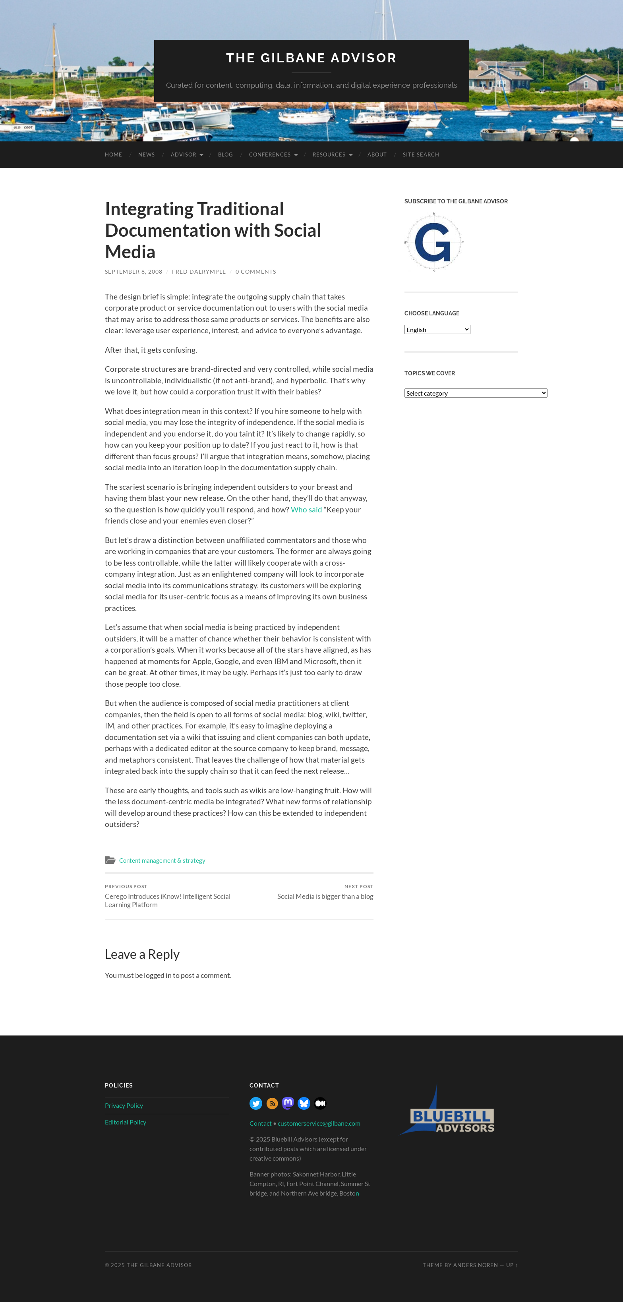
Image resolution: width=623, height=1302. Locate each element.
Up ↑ (512, 1265)
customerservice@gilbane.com (319, 1123)
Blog (225, 154)
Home (113, 154)
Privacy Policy (124, 1105)
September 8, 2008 (134, 271)
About (377, 154)
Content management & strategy (162, 860)
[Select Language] (437, 329)
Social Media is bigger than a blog (325, 891)
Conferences (270, 154)
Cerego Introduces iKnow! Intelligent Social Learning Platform (170, 896)
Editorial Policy (125, 1122)
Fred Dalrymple (199, 271)
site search (421, 154)
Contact (261, 1123)
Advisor (183, 154)
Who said (306, 509)
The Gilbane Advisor (311, 57)
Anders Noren (475, 1265)
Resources (329, 154)
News (146, 154)
